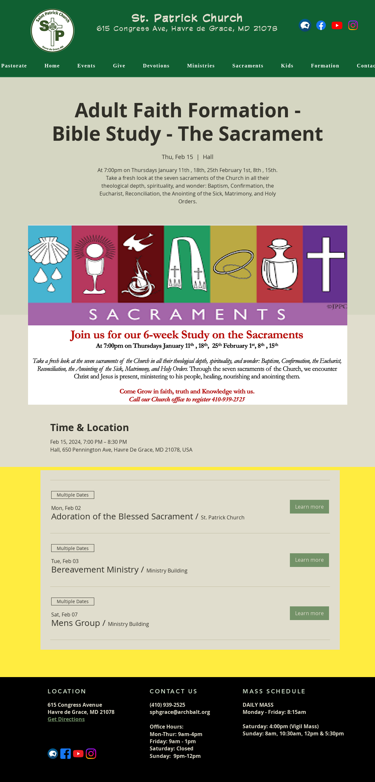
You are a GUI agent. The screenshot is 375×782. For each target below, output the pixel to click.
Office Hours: (167, 726)
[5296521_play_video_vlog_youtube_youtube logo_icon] (78, 753)
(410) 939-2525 (167, 704)
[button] (122, 516)
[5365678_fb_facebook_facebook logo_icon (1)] (65, 753)
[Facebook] (321, 25)
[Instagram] (353, 25)
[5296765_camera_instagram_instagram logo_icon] (91, 753)
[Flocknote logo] (305, 25)
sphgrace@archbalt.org (180, 712)
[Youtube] (337, 25)
